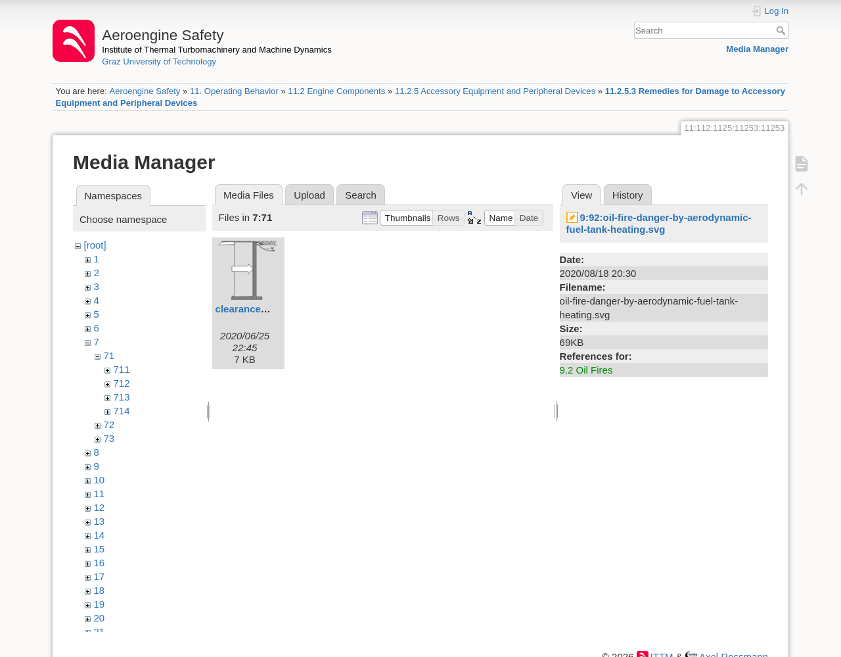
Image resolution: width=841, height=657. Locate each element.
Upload (309, 195)
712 (122, 383)
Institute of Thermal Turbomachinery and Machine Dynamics (217, 50)
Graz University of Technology (159, 61)
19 (99, 604)
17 (99, 576)
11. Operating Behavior (234, 91)
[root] (95, 245)
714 (122, 410)
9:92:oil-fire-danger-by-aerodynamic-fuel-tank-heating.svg (659, 223)
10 (99, 479)
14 (99, 535)
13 (99, 521)
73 (109, 438)
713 (122, 396)
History (627, 195)
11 (99, 493)
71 (109, 355)
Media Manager (757, 49)
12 (99, 507)
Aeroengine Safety (144, 91)
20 (99, 617)
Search (782, 30)
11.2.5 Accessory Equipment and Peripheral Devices (495, 91)
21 (99, 631)
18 (99, 590)
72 (109, 424)
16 (99, 562)
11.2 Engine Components (336, 91)
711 (122, 369)
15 (99, 548)
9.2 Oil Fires (586, 370)
